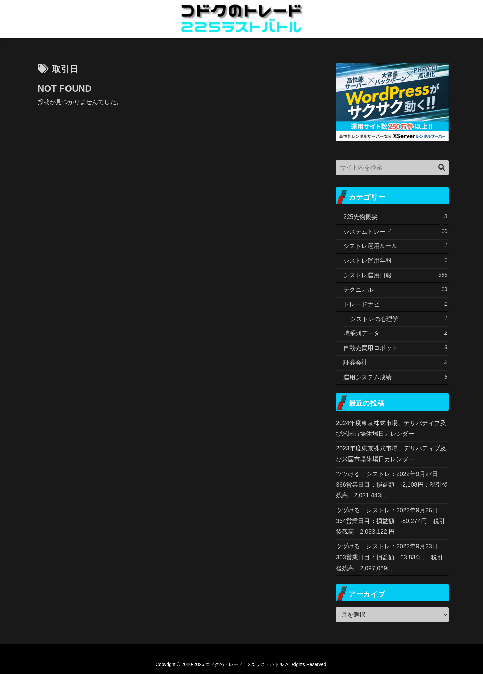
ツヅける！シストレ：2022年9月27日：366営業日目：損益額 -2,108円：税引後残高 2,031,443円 (392, 485)
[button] (442, 168)
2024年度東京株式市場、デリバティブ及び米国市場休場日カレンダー (391, 428)
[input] (392, 167)
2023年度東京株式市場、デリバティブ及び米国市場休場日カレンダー (391, 454)
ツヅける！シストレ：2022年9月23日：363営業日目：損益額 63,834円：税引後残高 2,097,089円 (390, 557)
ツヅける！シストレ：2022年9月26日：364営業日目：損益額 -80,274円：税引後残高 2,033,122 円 (390, 521)
